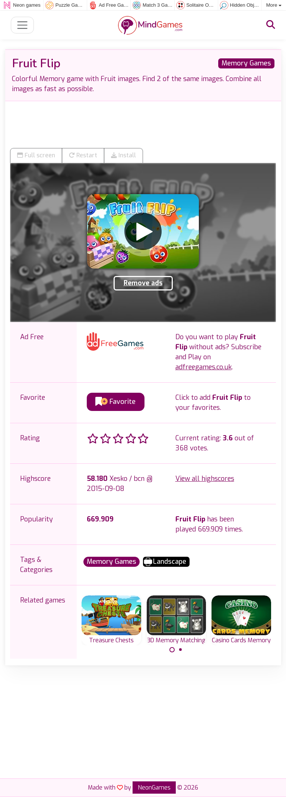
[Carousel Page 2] (180, 649)
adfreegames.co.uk (203, 367)
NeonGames (154, 787)
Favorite (115, 401)
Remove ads (143, 283)
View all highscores (204, 478)
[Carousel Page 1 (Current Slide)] (172, 649)
